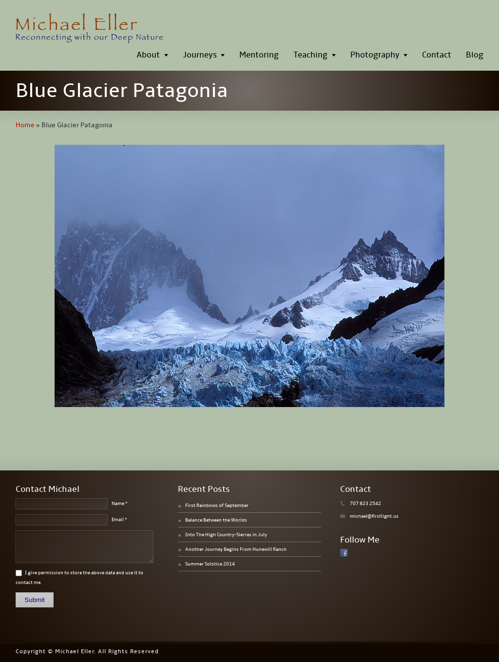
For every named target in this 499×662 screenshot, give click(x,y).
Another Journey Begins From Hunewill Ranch (236, 549)
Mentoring (259, 55)
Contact (436, 55)
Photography (375, 55)
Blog (474, 55)
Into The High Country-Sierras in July (226, 535)
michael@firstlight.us (374, 516)
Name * (120, 503)
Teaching (310, 55)
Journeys (200, 55)
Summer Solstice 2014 (210, 564)
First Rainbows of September (217, 505)
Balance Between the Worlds (216, 520)
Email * (119, 520)
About (148, 55)
